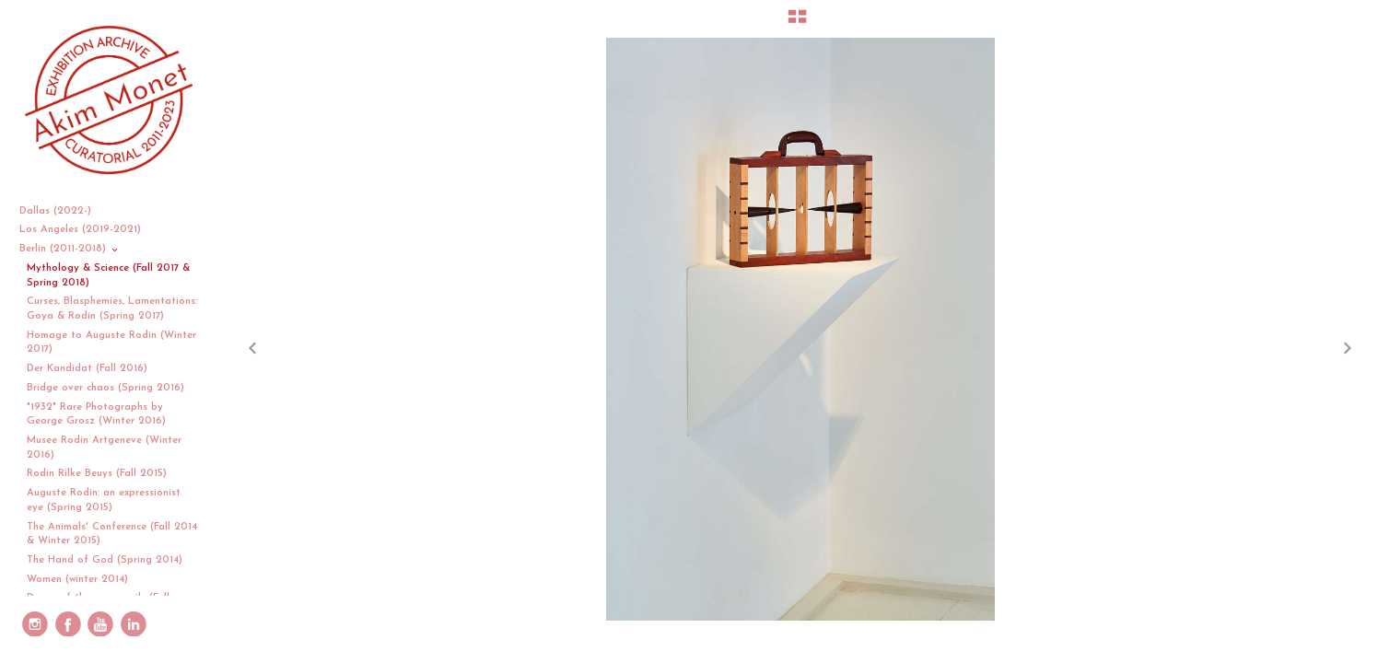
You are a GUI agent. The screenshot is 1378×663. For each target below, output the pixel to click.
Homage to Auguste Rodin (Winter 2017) (111, 343)
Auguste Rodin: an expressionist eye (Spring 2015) (104, 500)
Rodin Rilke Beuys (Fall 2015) (97, 474)
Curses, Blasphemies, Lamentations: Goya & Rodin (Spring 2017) (112, 309)
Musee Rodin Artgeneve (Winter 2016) (104, 448)
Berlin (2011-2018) (69, 249)
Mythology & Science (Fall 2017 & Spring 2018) (108, 275)
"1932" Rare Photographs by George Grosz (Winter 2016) (96, 414)
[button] (797, 23)
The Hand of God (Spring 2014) (104, 560)
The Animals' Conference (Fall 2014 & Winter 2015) (112, 534)
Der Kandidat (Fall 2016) (87, 369)
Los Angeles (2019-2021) (87, 230)
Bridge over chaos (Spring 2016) (105, 388)
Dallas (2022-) (62, 211)
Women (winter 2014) (77, 580)
